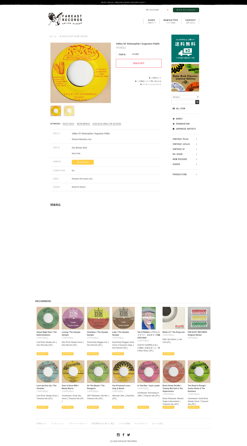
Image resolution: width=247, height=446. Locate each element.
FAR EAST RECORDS (186, 10)
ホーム (53, 36)
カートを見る (157, 423)
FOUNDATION (181, 124)
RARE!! (178, 118)
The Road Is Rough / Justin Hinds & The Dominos (197, 388)
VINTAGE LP (179, 149)
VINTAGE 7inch (181, 139)
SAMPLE (83, 162)
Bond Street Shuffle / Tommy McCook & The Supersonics (173, 388)
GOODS (176, 164)
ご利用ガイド (156, 78)
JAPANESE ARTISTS (184, 129)
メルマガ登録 (124, 423)
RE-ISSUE (178, 154)
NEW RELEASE (180, 159)
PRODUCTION (180, 174)
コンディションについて (150, 84)
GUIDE (151, 21)
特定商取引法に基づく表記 (103, 423)
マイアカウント (141, 423)
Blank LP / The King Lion (174, 332)
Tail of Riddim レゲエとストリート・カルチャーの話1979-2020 (148, 335)
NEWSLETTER (171, 21)
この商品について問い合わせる (149, 81)
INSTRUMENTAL (83, 124)
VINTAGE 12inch (181, 144)
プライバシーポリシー (78, 423)
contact (190, 21)
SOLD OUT (68, 36)
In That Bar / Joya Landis (148, 386)
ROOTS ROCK (68, 124)
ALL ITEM (179, 108)
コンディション (57, 423)
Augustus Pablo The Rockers (107, 124)
